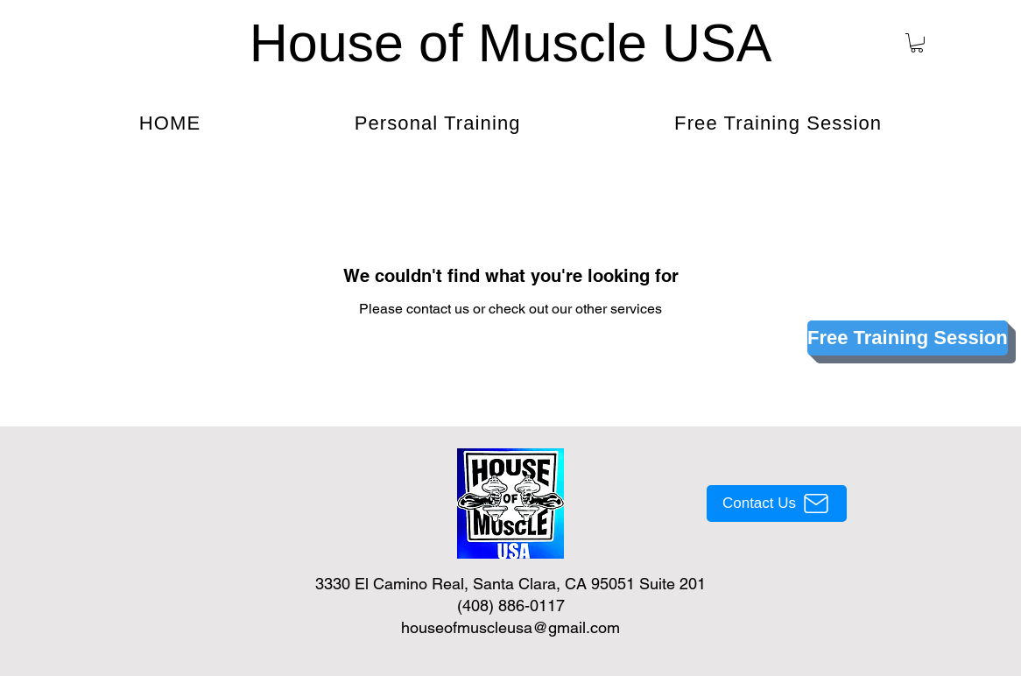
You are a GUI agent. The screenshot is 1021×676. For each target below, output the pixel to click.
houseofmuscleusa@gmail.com (510, 627)
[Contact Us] (777, 503)
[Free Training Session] (907, 338)
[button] (916, 43)
